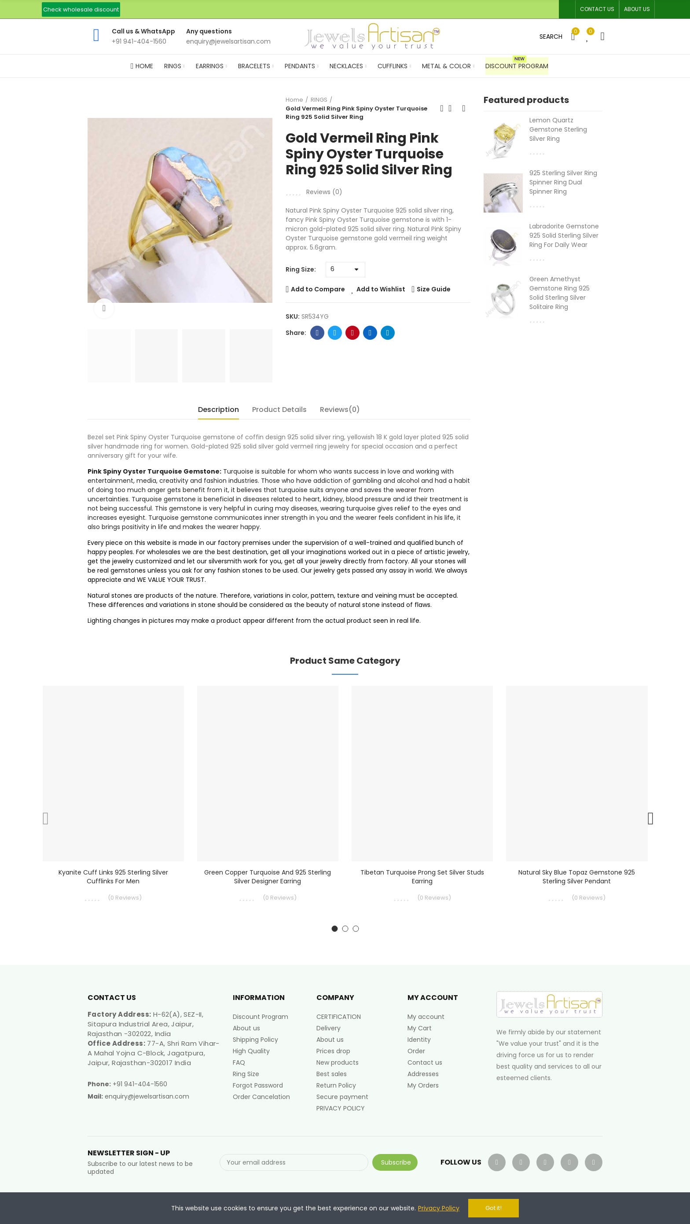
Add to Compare (318, 289)
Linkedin (370, 333)
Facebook (317, 333)
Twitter (335, 333)
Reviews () (324, 192)
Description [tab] (218, 409)
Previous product (441, 108)
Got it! (493, 1208)
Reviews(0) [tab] (340, 409)
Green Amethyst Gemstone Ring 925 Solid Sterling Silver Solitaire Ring (559, 293)
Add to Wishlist (380, 289)
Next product (463, 108)
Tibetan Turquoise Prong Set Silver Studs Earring (422, 877)
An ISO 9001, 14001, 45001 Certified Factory (322, 9)
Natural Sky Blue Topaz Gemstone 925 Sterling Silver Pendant (576, 877)
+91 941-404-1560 (140, 1084)
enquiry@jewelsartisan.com (147, 1096)
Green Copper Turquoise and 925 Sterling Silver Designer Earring (267, 877)
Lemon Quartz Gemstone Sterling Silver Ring (558, 129)
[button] (81, 9)
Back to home (452, 108)
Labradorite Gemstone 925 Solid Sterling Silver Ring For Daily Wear (564, 235)
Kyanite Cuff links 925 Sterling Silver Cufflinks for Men (113, 877)
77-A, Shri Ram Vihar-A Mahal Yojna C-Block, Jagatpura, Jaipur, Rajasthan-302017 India (154, 1053)
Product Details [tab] (279, 409)
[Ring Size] (345, 269)
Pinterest (352, 333)
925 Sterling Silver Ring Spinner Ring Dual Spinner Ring (563, 182)
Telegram (387, 333)
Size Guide (434, 289)
